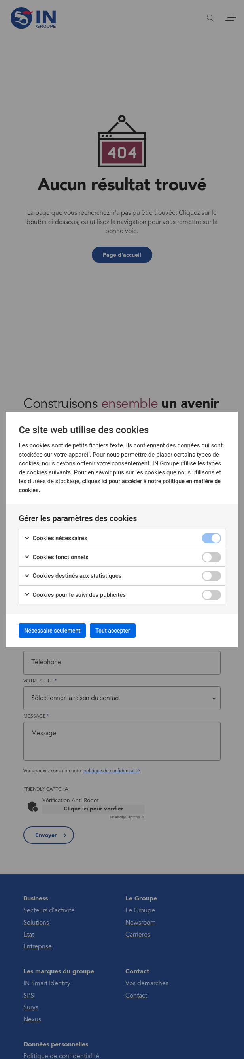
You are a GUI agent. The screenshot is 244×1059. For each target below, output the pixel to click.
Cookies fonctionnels (56, 555)
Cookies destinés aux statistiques (72, 573)
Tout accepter (130, 630)
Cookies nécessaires (55, 536)
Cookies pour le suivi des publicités (75, 592)
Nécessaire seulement (58, 630)
